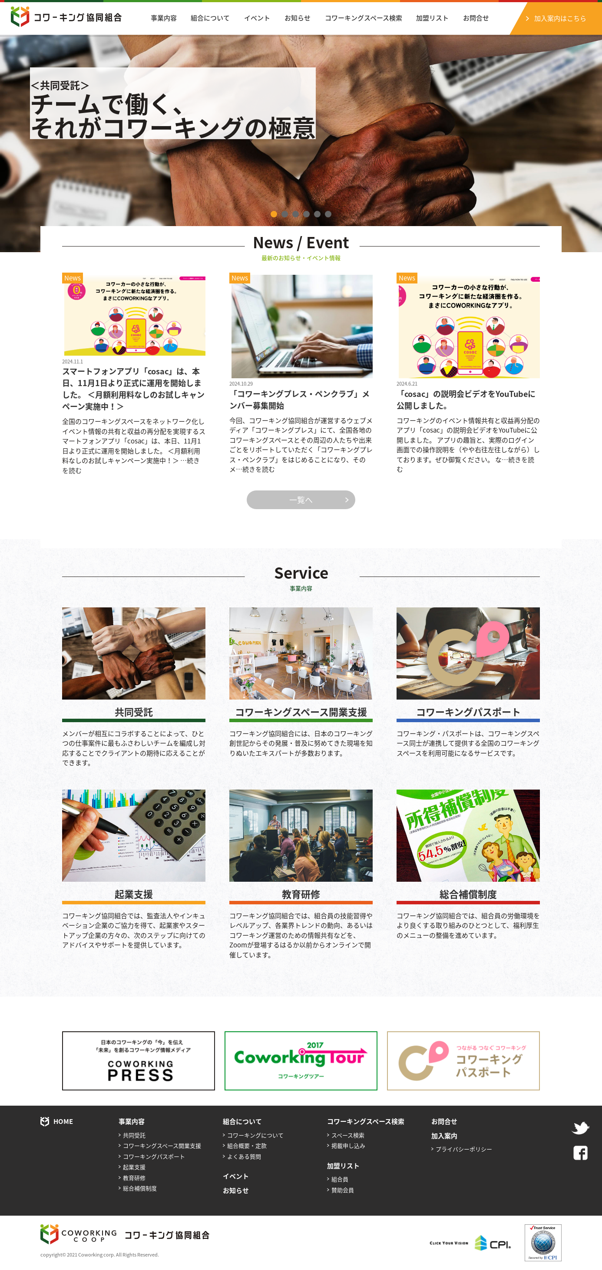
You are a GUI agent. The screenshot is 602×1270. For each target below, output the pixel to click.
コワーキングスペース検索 (363, 18)
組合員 (339, 1179)
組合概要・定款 (247, 1145)
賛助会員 (342, 1190)
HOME (63, 1121)
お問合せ (476, 18)
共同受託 (134, 711)
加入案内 (444, 1135)
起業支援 (134, 894)
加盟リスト (432, 18)
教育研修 (301, 894)
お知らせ (297, 18)
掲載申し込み (348, 1145)
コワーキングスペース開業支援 (301, 711)
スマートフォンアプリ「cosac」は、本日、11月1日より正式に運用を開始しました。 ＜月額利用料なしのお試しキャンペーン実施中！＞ (133, 388)
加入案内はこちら (560, 18)
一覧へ (301, 500)
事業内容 (164, 18)
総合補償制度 (468, 894)
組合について (210, 18)
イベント (257, 18)
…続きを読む (255, 469)
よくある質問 (244, 1156)
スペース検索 (347, 1135)
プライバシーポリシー (464, 1149)
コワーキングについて (255, 1135)
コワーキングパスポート (468, 711)
